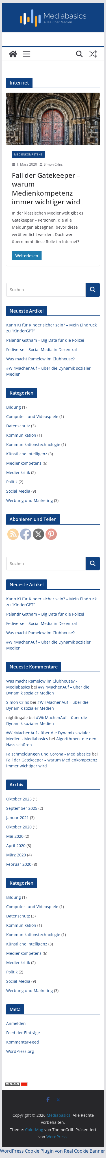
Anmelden (16, 1023)
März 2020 (16, 855)
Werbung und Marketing (29, 500)
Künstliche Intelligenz (26, 453)
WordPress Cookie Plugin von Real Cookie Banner (52, 1151)
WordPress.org (20, 1051)
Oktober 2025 (19, 799)
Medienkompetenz (28, 154)
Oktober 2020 (19, 827)
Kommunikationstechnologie (33, 444)
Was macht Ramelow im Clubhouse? (40, 359)
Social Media (18, 491)
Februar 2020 (18, 864)
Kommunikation (21, 435)
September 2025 (21, 808)
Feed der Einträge (23, 1032)
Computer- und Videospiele (32, 416)
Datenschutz (18, 425)
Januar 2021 (17, 817)
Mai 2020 (14, 836)
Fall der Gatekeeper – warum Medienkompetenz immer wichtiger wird (46, 188)
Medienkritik (18, 472)
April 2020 (15, 845)
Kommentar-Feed (22, 1042)
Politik (12, 481)
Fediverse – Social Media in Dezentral (41, 349)
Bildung (13, 407)
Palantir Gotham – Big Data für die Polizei (45, 340)
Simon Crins (53, 164)
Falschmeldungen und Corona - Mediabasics (48, 754)
